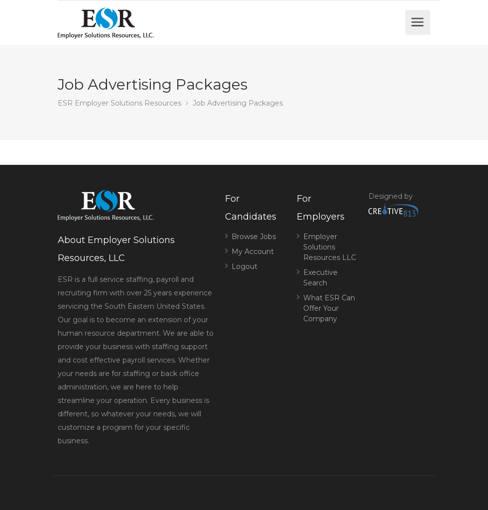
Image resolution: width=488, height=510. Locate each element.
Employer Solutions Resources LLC (329, 247)
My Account (253, 251)
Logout (244, 266)
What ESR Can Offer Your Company (329, 308)
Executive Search (320, 277)
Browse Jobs (254, 236)
